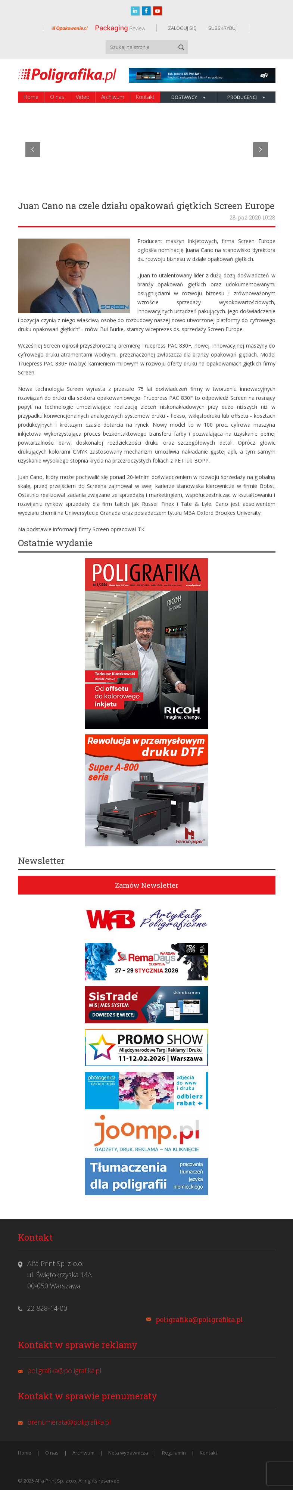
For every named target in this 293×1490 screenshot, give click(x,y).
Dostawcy (188, 97)
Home (31, 96)
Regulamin (174, 1452)
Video (83, 96)
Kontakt (145, 96)
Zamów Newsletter (146, 885)
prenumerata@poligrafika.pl (69, 1422)
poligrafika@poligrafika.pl (199, 1319)
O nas (57, 96)
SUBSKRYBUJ (222, 28)
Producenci (246, 97)
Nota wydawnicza (128, 1452)
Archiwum (112, 96)
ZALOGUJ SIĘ (182, 28)
